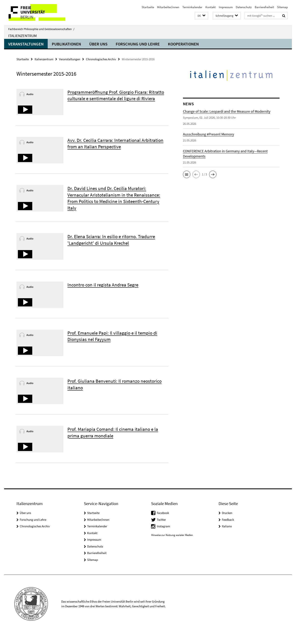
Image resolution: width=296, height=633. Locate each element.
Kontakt (210, 7)
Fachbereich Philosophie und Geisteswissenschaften (41, 29)
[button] (201, 16)
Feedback (228, 520)
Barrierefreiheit (264, 7)
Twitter (161, 520)
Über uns (98, 43)
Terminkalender (192, 7)
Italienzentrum (22, 35)
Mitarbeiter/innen (168, 7)
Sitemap (282, 7)
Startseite (148, 7)
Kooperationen (183, 43)
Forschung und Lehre (138, 43)
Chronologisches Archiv (101, 59)
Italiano (227, 526)
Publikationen (66, 43)
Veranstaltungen (26, 43)
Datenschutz (244, 7)
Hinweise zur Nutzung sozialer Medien (172, 535)
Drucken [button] (227, 513)
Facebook (163, 513)
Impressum (226, 7)
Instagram (163, 526)
